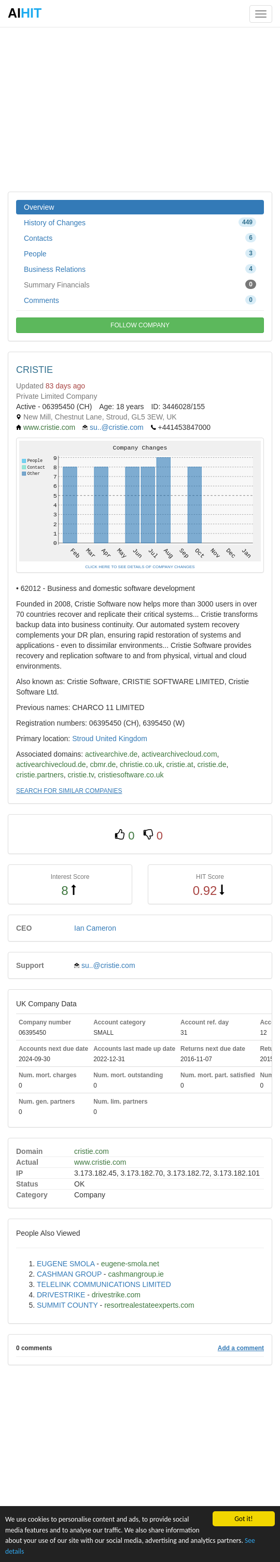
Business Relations (140, 268)
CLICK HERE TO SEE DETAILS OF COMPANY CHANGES (139, 567)
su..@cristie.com (117, 427)
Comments (140, 300)
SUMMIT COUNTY (67, 1305)
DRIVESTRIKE (61, 1295)
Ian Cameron (95, 928)
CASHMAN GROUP (69, 1274)
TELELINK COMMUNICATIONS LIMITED (104, 1284)
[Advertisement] (140, 108)
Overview (39, 207)
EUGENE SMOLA (65, 1264)
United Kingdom (121, 738)
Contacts (140, 237)
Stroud (82, 738)
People (140, 253)
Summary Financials (140, 284)
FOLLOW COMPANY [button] (140, 325)
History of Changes (140, 222)
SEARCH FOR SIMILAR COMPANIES (69, 790)
